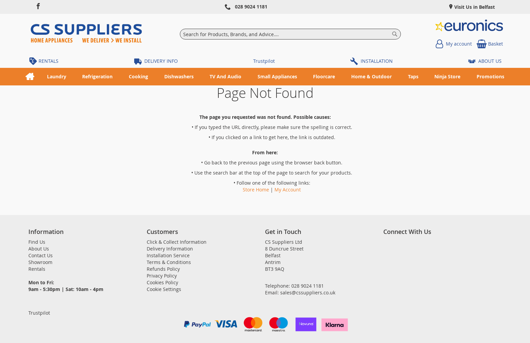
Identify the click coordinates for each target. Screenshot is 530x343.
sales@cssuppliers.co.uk (307, 292)
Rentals (36, 269)
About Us (38, 248)
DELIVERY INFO (161, 61)
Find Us (36, 242)
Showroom (40, 262)
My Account (287, 189)
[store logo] (86, 34)
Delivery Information (170, 248)
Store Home (256, 189)
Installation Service (168, 255)
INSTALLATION (377, 61)
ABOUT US (490, 61)
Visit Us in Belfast (474, 7)
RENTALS (48, 61)
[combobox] (290, 34)
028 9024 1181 (251, 6)
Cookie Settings (164, 289)
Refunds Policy (163, 269)
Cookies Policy (162, 282)
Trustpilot (264, 61)
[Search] (394, 34)
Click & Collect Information (177, 242)
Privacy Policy (162, 275)
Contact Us (40, 255)
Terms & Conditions (169, 262)
